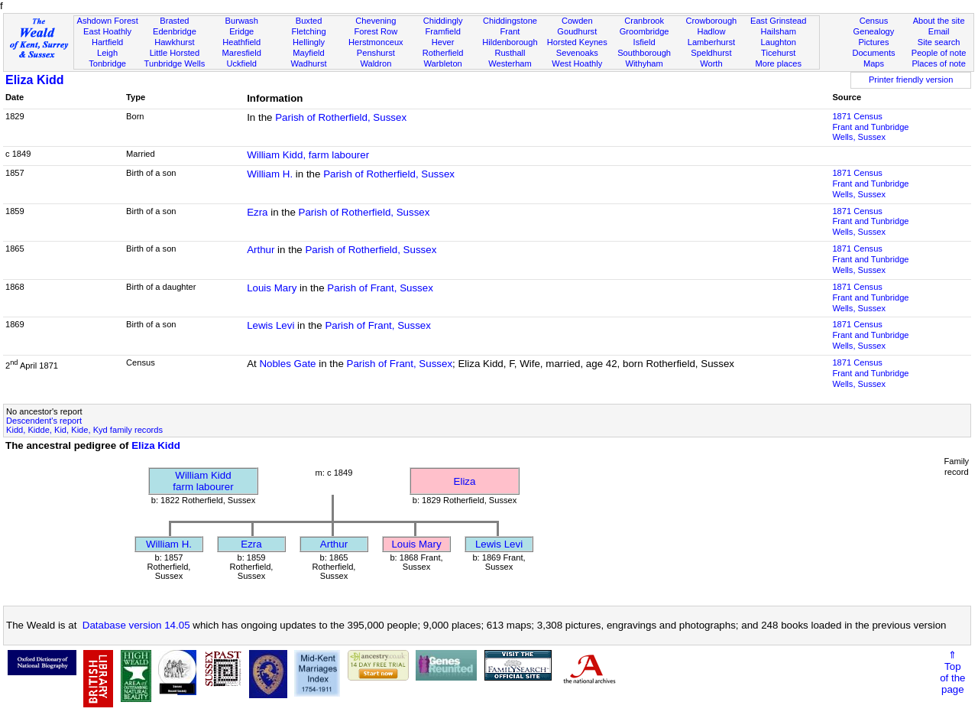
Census (874, 20)
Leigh (107, 52)
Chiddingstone (510, 20)
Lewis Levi (270, 325)
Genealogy (874, 31)
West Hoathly (577, 63)
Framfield (443, 31)
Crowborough (711, 20)
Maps (873, 63)
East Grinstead (778, 20)
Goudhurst (577, 31)
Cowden (577, 20)
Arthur (260, 249)
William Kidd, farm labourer (308, 155)
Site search (939, 42)
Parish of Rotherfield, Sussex (340, 117)
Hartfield (107, 42)
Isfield (644, 42)
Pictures (873, 42)
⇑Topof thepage (952, 672)
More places (778, 63)
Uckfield (241, 63)
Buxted (309, 20)
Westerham (510, 63)
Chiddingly (443, 20)
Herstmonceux (375, 42)
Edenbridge (174, 31)
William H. (270, 174)
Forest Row (375, 31)
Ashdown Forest (107, 20)
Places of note (938, 63)
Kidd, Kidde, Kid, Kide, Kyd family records (84, 429)
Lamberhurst (711, 42)
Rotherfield (443, 52)
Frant (510, 31)
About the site (939, 20)
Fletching (309, 31)
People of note (939, 52)
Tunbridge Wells (175, 63)
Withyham (643, 63)
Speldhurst (711, 52)
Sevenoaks (577, 52)
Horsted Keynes (577, 42)
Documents (873, 52)
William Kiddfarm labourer (203, 481)
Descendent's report (44, 420)
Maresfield (241, 52)
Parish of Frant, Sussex (380, 288)
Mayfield (308, 52)
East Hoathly (107, 31)
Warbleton (443, 63)
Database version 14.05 (136, 625)
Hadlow (711, 31)
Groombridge (644, 31)
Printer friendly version (911, 79)
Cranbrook (644, 20)
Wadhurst (308, 63)
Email (939, 31)
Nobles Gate (287, 363)
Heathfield (241, 42)
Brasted (174, 20)
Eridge (241, 31)
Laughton (778, 42)
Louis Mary (271, 288)
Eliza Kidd (34, 79)
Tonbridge (107, 63)
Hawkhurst (174, 42)
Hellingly (309, 42)
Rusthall (509, 52)
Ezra (257, 212)
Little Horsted (174, 52)
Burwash (241, 20)
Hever (443, 42)
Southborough (644, 52)
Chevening (375, 20)
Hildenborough (509, 42)
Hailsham (778, 31)
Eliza (465, 481)
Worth (711, 63)
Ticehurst (778, 52)
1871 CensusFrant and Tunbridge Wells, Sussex (870, 127)
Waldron (375, 63)
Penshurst (376, 52)
